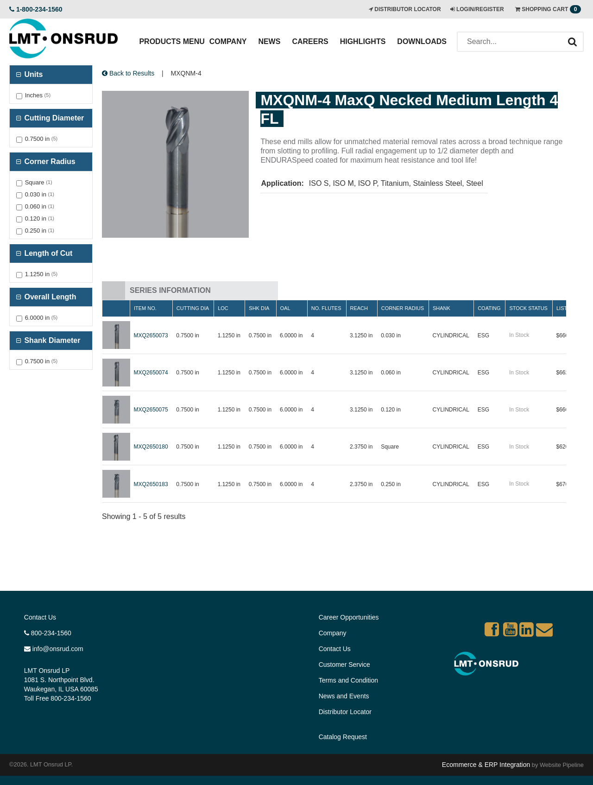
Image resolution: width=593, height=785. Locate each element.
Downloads (422, 41)
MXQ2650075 (151, 409)
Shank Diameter (51, 340)
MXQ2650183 (151, 484)
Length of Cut (47, 253)
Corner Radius (49, 161)
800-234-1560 (47, 633)
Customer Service (344, 664)
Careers (310, 41)
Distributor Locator (345, 711)
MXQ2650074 (151, 372)
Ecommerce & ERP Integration (486, 764)
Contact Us (40, 617)
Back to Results (128, 73)
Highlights (363, 41)
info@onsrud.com (53, 648)
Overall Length (49, 297)
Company (228, 41)
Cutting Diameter (53, 118)
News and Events (344, 696)
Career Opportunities (349, 617)
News (269, 41)
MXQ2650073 (151, 335)
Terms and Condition (348, 680)
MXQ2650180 (151, 446)
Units (32, 74)
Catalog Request (343, 737)
